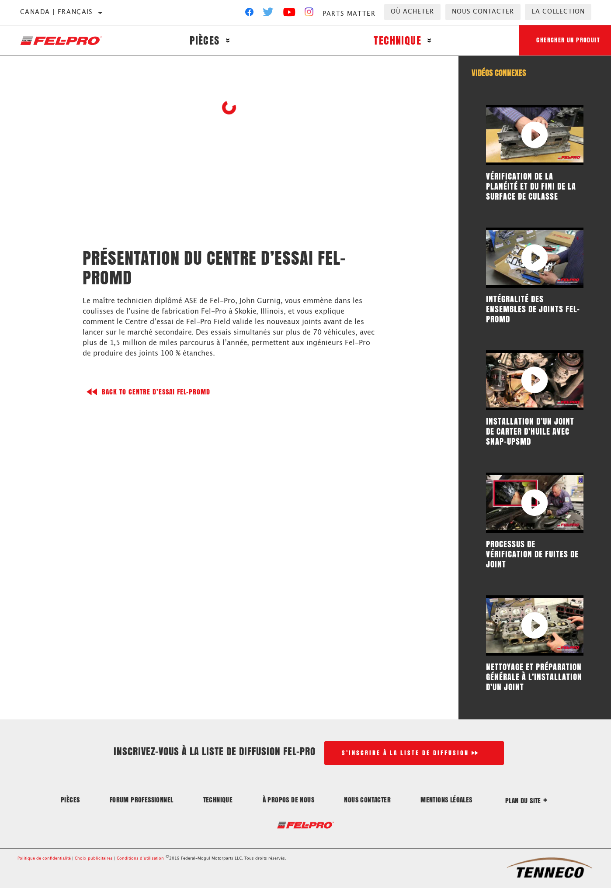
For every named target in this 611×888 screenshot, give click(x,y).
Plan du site (526, 800)
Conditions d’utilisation (140, 858)
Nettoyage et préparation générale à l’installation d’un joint (534, 676)
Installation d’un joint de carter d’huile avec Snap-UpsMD (530, 431)
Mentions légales (446, 800)
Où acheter (412, 12)
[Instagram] (309, 14)
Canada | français (56, 12)
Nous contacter (483, 12)
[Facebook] (249, 14)
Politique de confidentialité (44, 858)
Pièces (204, 40)
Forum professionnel (142, 800)
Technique (397, 40)
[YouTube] (289, 14)
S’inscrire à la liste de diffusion (405, 752)
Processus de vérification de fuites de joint (532, 554)
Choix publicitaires (94, 858)
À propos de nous (288, 800)
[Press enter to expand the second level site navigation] (228, 40)
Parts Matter (349, 14)
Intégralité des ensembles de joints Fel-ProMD (533, 309)
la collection (558, 12)
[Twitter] (268, 14)
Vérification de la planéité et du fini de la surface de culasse (531, 186)
